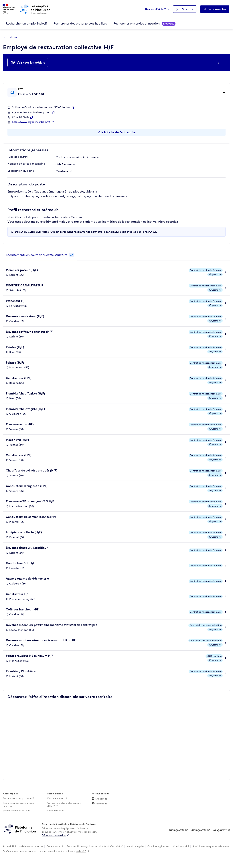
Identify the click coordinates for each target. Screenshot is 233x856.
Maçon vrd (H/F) (17, 440)
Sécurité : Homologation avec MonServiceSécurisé (93, 846)
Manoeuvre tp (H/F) (20, 424)
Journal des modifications (16, 810)
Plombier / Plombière (20, 671)
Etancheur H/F (16, 301)
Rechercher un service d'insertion (144, 23)
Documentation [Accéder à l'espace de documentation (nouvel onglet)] (55, 798)
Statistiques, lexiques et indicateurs (211, 846)
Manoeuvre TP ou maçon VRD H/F (30, 501)
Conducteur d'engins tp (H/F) (27, 486)
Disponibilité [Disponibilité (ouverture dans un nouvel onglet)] (54, 810)
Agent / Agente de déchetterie (27, 578)
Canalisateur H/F (17, 594)
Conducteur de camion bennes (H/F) (32, 517)
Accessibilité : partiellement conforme (23, 846)
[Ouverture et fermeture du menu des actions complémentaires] (219, 62)
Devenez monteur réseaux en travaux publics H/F (41, 640)
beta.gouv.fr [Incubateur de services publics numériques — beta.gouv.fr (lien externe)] (176, 830)
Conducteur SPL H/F (20, 563)
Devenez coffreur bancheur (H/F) (29, 331)
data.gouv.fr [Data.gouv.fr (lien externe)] (198, 830)
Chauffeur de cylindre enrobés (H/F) (31, 470)
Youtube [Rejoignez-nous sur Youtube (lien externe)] (98, 803)
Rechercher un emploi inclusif (26, 23)
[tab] (40, 255)
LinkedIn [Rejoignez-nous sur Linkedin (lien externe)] (98, 798)
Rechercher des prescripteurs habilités (80, 23)
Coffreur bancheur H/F (22, 609)
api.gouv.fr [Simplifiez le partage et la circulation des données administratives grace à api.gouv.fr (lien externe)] (220, 830)
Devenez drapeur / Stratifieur (27, 547)
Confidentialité (181, 846)
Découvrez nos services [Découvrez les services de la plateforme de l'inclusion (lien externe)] (54, 835)
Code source (53, 846)
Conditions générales (158, 846)
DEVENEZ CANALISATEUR (24, 285)
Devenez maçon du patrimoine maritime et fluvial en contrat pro (51, 625)
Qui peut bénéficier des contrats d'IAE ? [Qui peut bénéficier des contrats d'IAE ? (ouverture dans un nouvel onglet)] (64, 804)
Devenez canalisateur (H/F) (25, 316)
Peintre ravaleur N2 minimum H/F (29, 655)
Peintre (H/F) (15, 347)
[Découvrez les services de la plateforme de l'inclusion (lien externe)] (20, 828)
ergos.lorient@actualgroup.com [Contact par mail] (31, 112)
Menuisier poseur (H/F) (22, 270)
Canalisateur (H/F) (18, 378)
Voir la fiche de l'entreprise (116, 132)
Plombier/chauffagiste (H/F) (25, 393)
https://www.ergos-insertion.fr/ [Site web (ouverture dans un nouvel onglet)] (31, 122)
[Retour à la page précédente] (12, 37)
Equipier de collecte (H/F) (24, 532)
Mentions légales (135, 846)
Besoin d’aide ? (155, 9)
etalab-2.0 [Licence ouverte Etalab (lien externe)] (81, 851)
